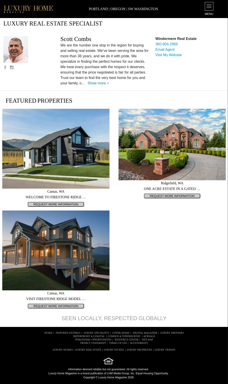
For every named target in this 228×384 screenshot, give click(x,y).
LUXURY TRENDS (165, 350)
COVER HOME (121, 333)
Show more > (98, 83)
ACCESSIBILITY (139, 343)
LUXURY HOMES (63, 350)
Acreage (149, 336)
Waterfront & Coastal (89, 336)
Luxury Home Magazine (62, 373)
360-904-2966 (166, 44)
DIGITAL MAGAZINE (145, 333)
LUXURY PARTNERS (172, 333)
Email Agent (165, 49)
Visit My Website (168, 55)
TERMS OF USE (118, 343)
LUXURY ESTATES (114, 350)
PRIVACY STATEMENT (93, 343)
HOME (48, 333)
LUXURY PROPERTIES (139, 350)
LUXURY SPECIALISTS (96, 333)
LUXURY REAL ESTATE (88, 350)
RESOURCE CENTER (127, 340)
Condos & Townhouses (124, 336)
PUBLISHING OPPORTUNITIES (93, 340)
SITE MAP (147, 340)
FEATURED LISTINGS (68, 333)
